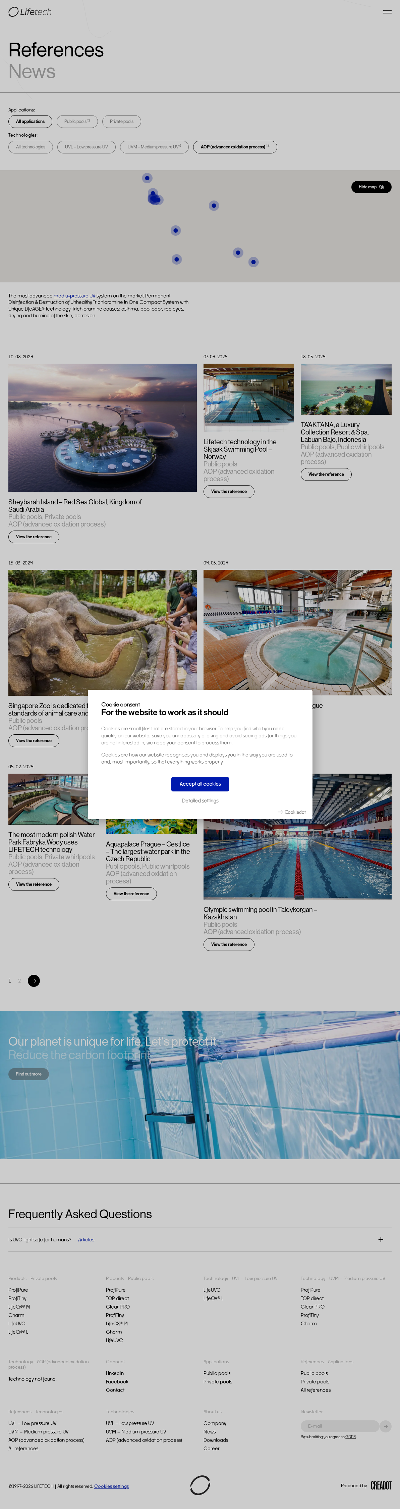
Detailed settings (200, 800)
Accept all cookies (200, 784)
